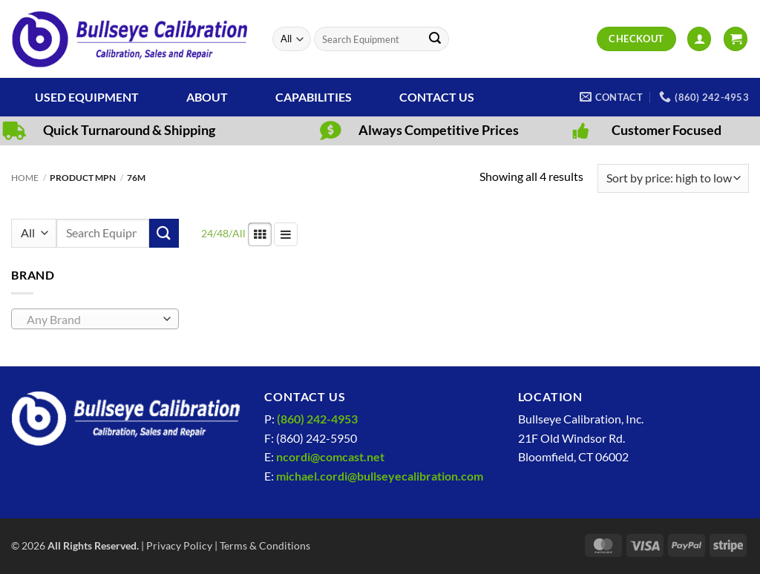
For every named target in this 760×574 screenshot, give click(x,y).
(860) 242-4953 (317, 419)
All (239, 233)
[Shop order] (673, 178)
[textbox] (92, 319)
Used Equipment (87, 97)
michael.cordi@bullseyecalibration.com (379, 476)
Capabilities (313, 97)
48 (223, 233)
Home (25, 177)
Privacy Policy (179, 545)
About (207, 97)
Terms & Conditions (265, 545)
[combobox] (95, 319)
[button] (699, 39)
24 (207, 233)
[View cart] (735, 39)
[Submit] (435, 39)
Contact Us (436, 97)
